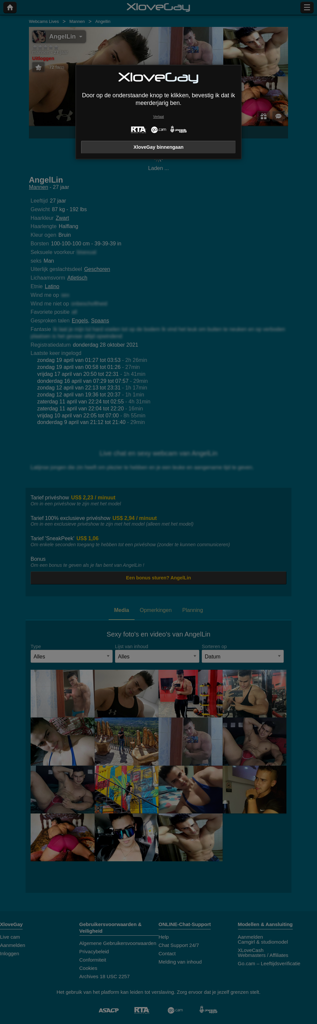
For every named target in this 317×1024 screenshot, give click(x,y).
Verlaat (158, 117)
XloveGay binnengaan (158, 147)
